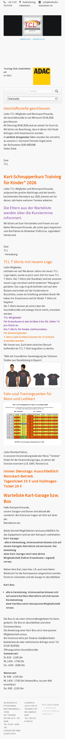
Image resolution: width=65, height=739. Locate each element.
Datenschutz (39, 39)
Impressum (25, 39)
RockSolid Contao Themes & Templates (50, 711)
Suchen (56, 91)
